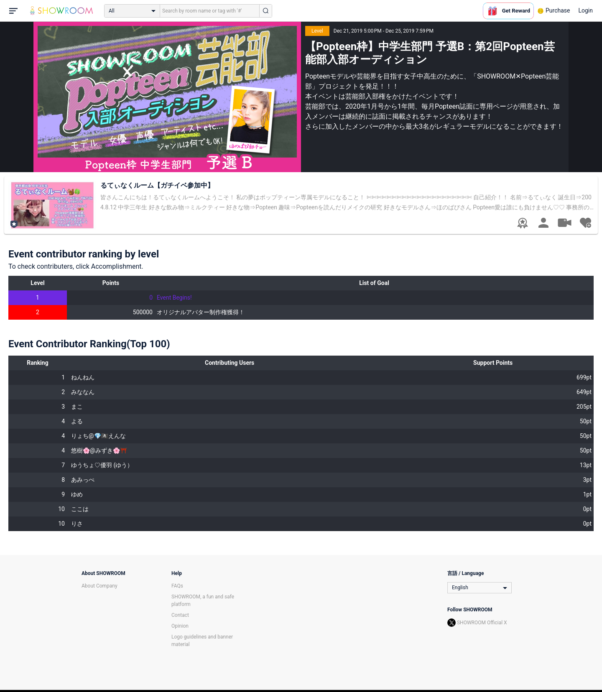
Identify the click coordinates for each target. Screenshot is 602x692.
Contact (180, 615)
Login (585, 10)
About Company (99, 586)
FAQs (177, 586)
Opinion (180, 626)
